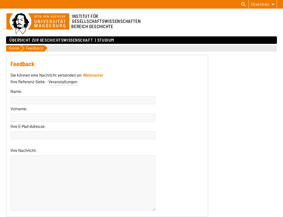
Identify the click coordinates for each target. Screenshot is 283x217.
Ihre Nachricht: (23, 150)
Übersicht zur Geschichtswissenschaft (51, 40)
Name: (16, 91)
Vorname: (19, 109)
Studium (105, 40)
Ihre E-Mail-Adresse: (28, 126)
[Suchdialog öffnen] (243, 4)
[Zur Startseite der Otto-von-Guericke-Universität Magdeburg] (38, 24)
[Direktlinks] (263, 4)
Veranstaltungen (62, 82)
